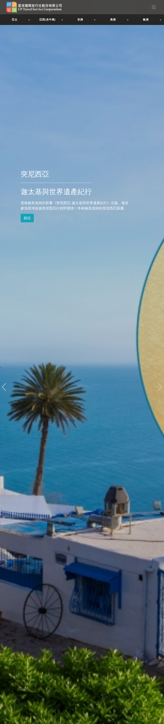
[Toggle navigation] (154, 7)
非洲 (80, 19)
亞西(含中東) (47, 19)
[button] (159, 387)
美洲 (113, 19)
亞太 (14, 19)
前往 (27, 218)
